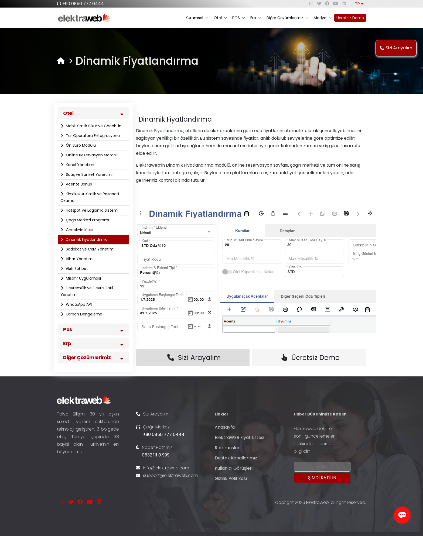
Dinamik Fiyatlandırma (86, 239)
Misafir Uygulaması (83, 278)
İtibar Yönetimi (79, 259)
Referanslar (227, 448)
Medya (323, 17)
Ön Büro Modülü (80, 145)
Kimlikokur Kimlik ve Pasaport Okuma (90, 197)
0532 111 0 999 (155, 455)
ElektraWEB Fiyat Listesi (239, 437)
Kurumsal (197, 17)
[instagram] (311, 4)
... (84, 452)
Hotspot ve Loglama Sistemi (91, 210)
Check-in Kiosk (79, 229)
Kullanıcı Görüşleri (234, 468)
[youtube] (335, 4)
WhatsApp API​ (78, 304)
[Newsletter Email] (322, 467)
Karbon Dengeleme (83, 314)
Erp (255, 17)
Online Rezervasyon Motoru (91, 155)
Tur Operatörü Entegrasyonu (92, 135)
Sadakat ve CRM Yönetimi (89, 249)
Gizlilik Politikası (231, 478)
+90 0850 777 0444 (83, 4)
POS (238, 17)
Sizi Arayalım (396, 48)
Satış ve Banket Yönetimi (88, 174)
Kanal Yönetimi (79, 164)
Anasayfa (225, 427)
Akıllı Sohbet (76, 268)
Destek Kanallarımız (236, 458)
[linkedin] (344, 4)
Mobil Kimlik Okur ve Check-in (93, 126)
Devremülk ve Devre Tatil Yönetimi (86, 291)
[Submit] (322, 478)
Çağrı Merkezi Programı (87, 220)
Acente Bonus (78, 184)
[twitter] (319, 4)
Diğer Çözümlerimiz (287, 17)
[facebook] (327, 4)
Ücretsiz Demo (350, 17)
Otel (220, 17)
